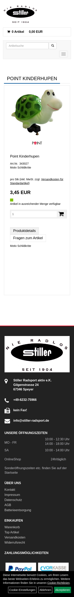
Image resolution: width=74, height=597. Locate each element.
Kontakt (10, 489)
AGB (8, 505)
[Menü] (63, 54)
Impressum (12, 494)
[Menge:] (34, 214)
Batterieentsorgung (18, 510)
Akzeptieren (62, 590)
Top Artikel (12, 532)
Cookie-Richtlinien (58, 582)
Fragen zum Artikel (28, 238)
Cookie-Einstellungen (22, 590)
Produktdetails (24, 231)
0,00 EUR (25, 31)
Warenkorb (12, 527)
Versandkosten (15, 537)
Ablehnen (45, 590)
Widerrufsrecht (15, 542)
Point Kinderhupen (24, 156)
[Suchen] (53, 45)
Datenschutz (13, 500)
